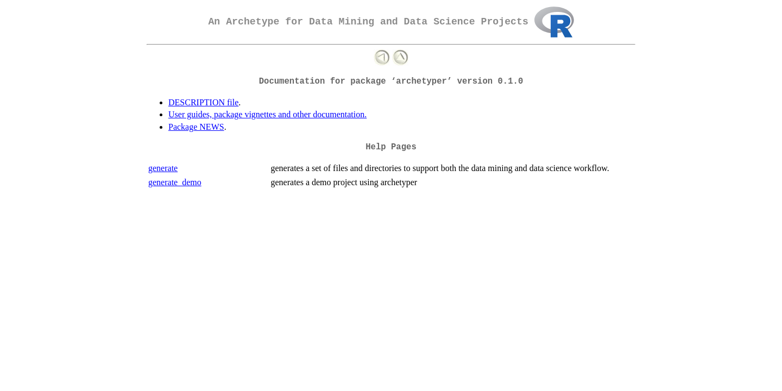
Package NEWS (196, 126)
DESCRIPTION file (203, 102)
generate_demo (174, 182)
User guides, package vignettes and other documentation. (267, 114)
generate (163, 168)
